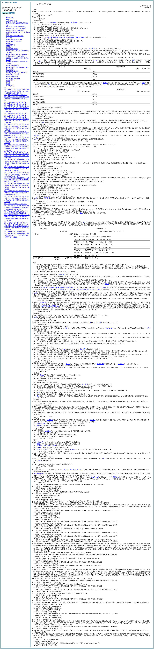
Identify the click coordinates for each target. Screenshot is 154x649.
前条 (64, 349)
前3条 (42, 375)
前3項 (36, 139)
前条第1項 (43, 302)
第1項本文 (37, 135)
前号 (38, 396)
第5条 (38, 444)
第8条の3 (47, 446)
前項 (42, 122)
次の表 (95, 60)
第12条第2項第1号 (40, 473)
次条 (90, 322)
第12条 (66, 469)
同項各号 (47, 198)
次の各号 (53, 22)
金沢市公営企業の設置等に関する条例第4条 (63, 37)
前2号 (107, 284)
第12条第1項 (95, 477)
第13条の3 (100, 364)
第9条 (54, 446)
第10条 (39, 447)
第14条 (45, 449)
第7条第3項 (40, 425)
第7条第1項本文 (42, 423)
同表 (133, 60)
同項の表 (116, 477)
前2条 (105, 458)
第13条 (72, 469)
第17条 (79, 469)
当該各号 (74, 22)
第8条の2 (39, 446)
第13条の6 (97, 322)
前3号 (38, 392)
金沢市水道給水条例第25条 (57, 287)
